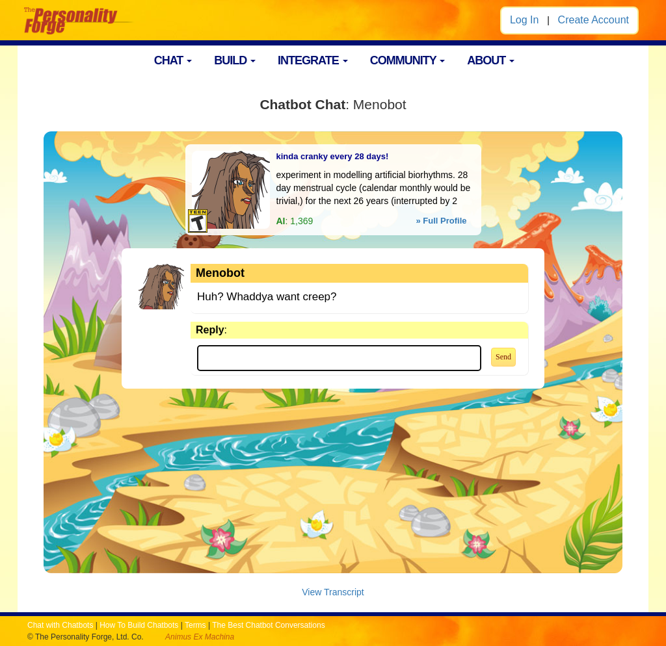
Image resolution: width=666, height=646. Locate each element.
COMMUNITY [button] (408, 60)
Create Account (593, 19)
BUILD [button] (235, 60)
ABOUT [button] (490, 60)
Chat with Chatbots (60, 625)
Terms (195, 625)
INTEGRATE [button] (313, 60)
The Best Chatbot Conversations (268, 625)
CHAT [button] (173, 60)
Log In (524, 19)
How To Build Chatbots (139, 625)
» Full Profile (441, 221)
